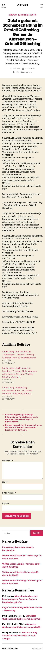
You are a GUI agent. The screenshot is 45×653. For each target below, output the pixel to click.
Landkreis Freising (27, 15)
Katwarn (13, 15)
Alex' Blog (22, 5)
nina (18, 68)
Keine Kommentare (24, 72)
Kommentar (7, 461)
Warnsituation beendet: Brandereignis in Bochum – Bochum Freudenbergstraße (20, 599)
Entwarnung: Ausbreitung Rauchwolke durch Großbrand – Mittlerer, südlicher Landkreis (17, 390)
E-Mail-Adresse (9, 493)
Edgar (5, 607)
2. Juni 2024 (30, 68)
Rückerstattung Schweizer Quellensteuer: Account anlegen (19, 635)
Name (5, 482)
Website (5, 504)
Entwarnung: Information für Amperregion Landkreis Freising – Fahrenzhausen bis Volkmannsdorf (19, 354)
